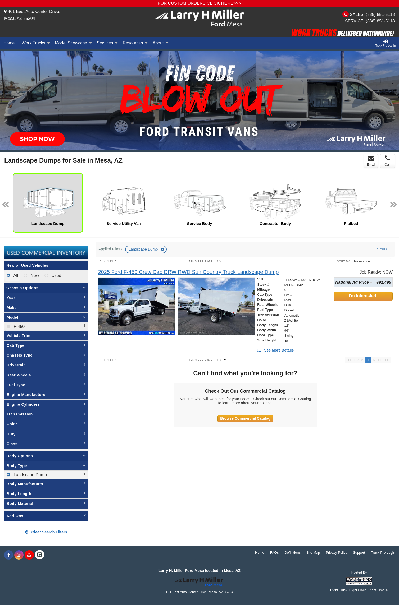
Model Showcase (73, 43)
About (161, 43)
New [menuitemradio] (34, 275)
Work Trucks (36, 43)
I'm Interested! (363, 296)
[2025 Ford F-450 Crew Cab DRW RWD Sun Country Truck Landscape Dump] (188, 272)
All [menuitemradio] (15, 275)
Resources (135, 43)
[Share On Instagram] (19, 555)
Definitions (292, 553)
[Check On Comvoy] (39, 555)
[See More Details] (275, 350)
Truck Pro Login (383, 553)
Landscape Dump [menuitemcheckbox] (29, 475)
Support (359, 553)
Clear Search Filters (46, 532)
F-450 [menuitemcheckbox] (18, 326)
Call (387, 161)
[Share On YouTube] (29, 555)
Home (9, 43)
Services (107, 43)
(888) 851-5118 (380, 14)
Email (370, 161)
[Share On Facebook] (8, 555)
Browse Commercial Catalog (245, 418)
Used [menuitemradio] (55, 275)
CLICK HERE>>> (224, 3)
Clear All (383, 249)
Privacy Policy (336, 553)
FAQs (274, 553)
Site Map (313, 553)
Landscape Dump (144, 249)
